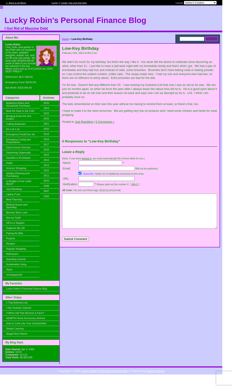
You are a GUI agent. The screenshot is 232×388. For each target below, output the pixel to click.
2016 (46, 149)
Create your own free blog (74, 2)
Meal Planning (14, 199)
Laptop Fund (13, 194)
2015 (46, 154)
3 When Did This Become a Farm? (25, 313)
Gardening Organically (18, 152)
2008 (46, 186)
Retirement (12, 254)
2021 (46, 123)
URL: (66, 178)
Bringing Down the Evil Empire (18, 117)
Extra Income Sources (18, 147)
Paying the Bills (14, 233)
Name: (67, 162)
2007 (46, 191)
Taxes (9, 269)
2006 (46, 196)
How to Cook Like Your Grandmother (26, 323)
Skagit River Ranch (16, 333)
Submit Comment (75, 245)
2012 (46, 170)
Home (65, 39)
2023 (46, 113)
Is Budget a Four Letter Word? (19, 182)
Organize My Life (15, 228)
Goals (9, 163)
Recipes (10, 243)
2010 (46, 180)
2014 (46, 160)
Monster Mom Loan (17, 212)
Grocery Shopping (16, 168)
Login (55, 2)
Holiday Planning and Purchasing (18, 174)
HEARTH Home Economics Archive (25, 318)
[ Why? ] (134, 184)
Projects (10, 238)
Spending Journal (16, 259)
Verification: (70, 184)
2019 (46, 134)
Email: (67, 168)
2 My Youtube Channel (18, 307)
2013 (46, 165)
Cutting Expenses (16, 124)
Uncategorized (14, 274)
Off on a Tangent (15, 222)
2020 (46, 129)
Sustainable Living (16, 264)
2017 (46, 144)
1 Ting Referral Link (17, 302)
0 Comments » (104, 121)
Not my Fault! (13, 217)
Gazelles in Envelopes (18, 157)
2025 (46, 103)
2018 (46, 139)
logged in (86, 158)
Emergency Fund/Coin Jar (20, 134)
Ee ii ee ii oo (13, 129)
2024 (46, 108)
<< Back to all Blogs (16, 2)
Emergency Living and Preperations (18, 141)
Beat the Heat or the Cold (20, 111)
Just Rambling (14, 189)
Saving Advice (155, 371)
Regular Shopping (16, 248)
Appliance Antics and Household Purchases (18, 104)
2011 (46, 175)
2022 (46, 118)
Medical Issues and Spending (16, 206)
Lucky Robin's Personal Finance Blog (26, 288)
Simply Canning (14, 328)
